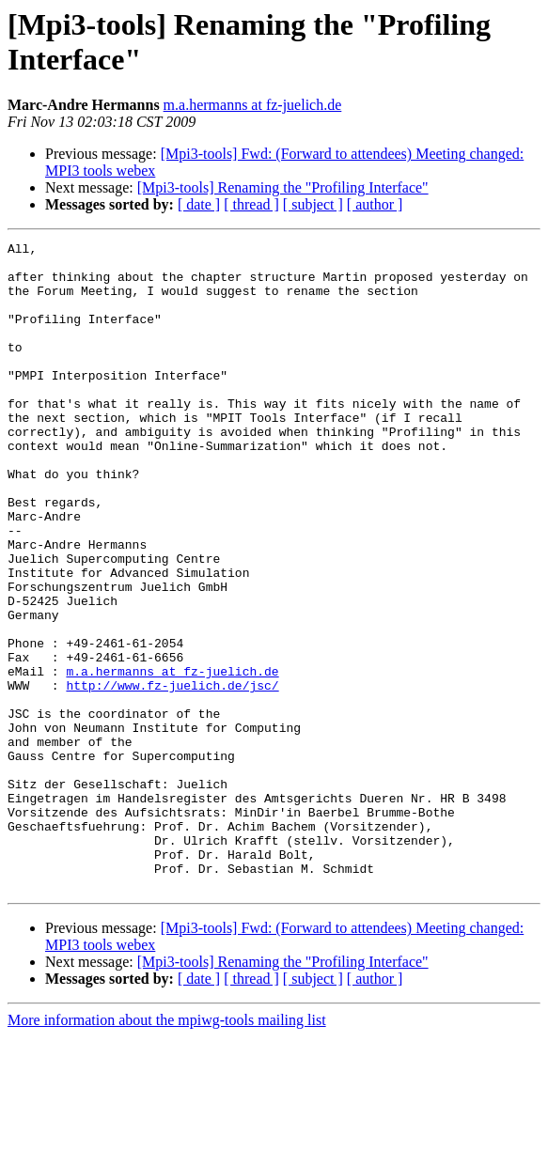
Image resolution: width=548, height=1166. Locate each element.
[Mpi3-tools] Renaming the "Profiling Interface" (283, 187)
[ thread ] (251, 204)
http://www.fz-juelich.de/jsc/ (172, 775)
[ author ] (375, 204)
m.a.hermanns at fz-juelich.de (253, 105)
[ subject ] (313, 204)
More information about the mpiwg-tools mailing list (167, 1150)
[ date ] (199, 204)
